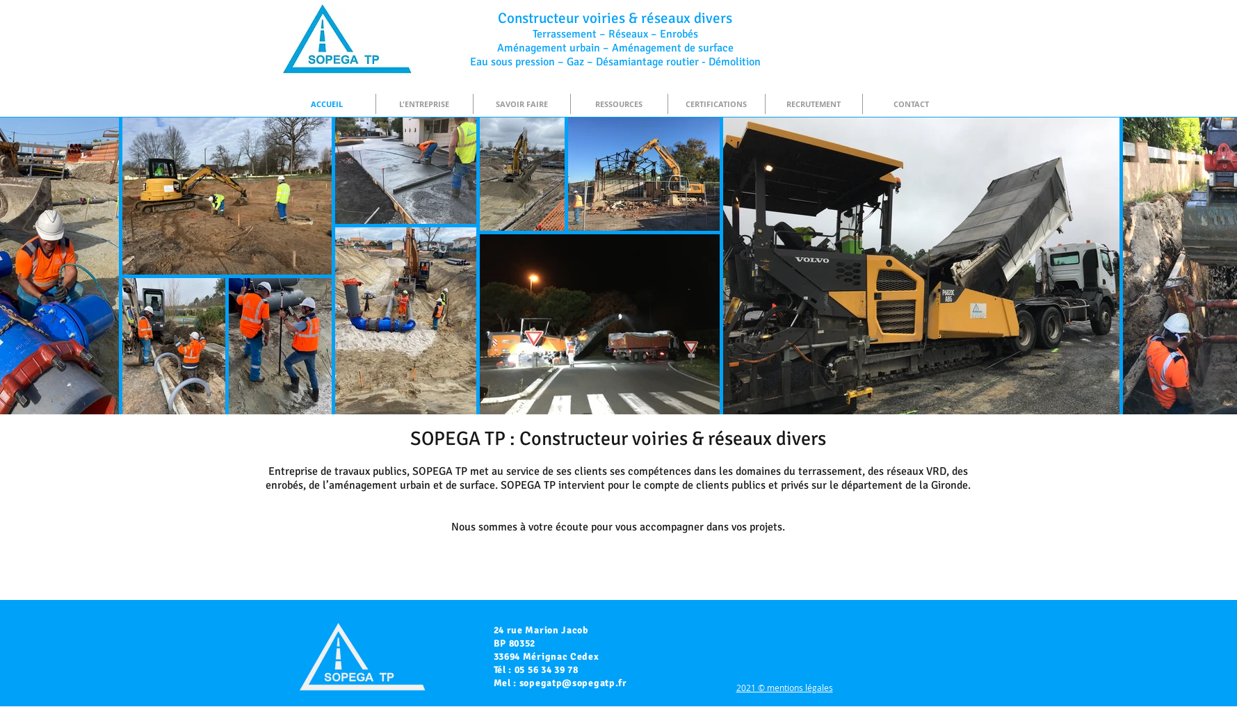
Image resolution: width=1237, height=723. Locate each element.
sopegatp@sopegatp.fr (573, 683)
